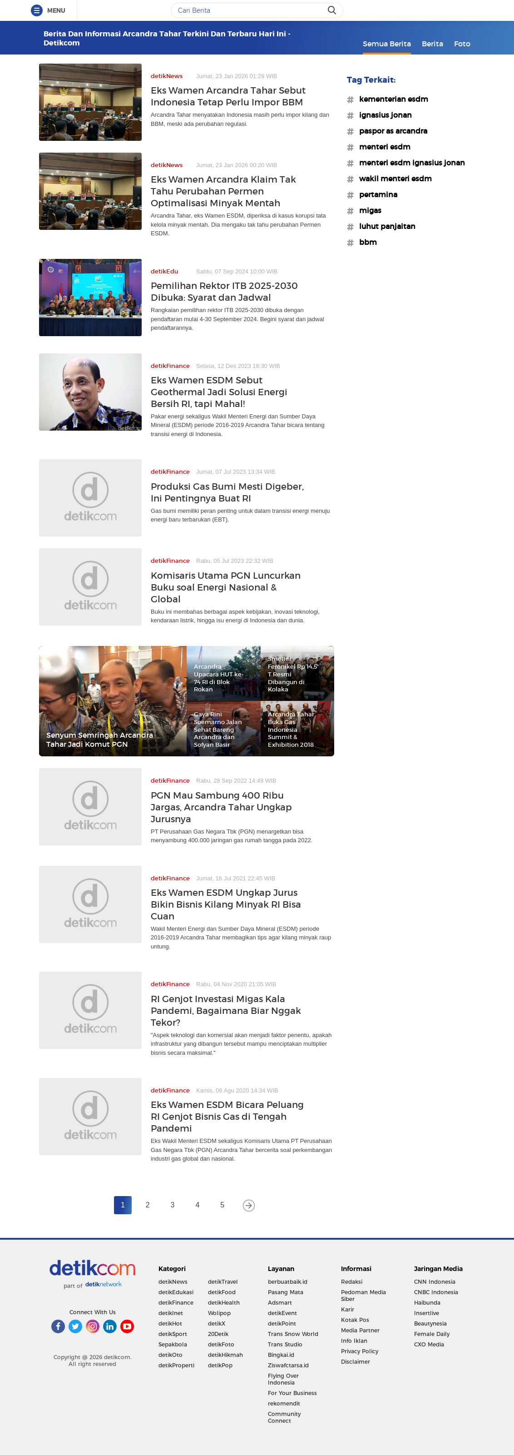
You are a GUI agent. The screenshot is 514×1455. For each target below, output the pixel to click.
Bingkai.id (281, 1354)
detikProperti (176, 1365)
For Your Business (292, 1393)
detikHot (170, 1323)
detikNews (173, 1281)
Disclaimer (355, 1361)
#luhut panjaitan (384, 226)
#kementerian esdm (391, 99)
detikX (216, 1323)
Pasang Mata (285, 1292)
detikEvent (282, 1313)
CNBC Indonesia (436, 1292)
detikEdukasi (175, 1292)
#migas (367, 210)
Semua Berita (387, 43)
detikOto (170, 1354)
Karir (347, 1309)
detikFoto (221, 1344)
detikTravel (223, 1281)
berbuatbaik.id (287, 1281)
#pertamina (375, 194)
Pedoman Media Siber (363, 1295)
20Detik (218, 1334)
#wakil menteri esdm (393, 178)
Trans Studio (285, 1344)
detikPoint (282, 1323)
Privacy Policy (359, 1351)
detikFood (222, 1292)
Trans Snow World (293, 1334)
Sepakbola (172, 1344)
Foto (462, 43)
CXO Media (429, 1344)
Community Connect (284, 1417)
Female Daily (432, 1334)
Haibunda (427, 1302)
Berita (432, 43)
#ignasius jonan (383, 114)
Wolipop (219, 1313)
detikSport (172, 1334)
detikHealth (224, 1302)
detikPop (220, 1365)
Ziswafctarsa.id (288, 1365)
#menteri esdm (382, 146)
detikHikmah (225, 1354)
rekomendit (284, 1403)
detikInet (170, 1313)
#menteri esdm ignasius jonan (409, 162)
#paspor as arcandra (390, 130)
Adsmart (280, 1302)
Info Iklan (354, 1340)
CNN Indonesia (434, 1281)
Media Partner (360, 1330)
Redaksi (351, 1281)
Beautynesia (430, 1323)
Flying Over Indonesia (283, 1379)
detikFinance (175, 1302)
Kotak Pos (355, 1319)
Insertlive (426, 1313)
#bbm (365, 242)
